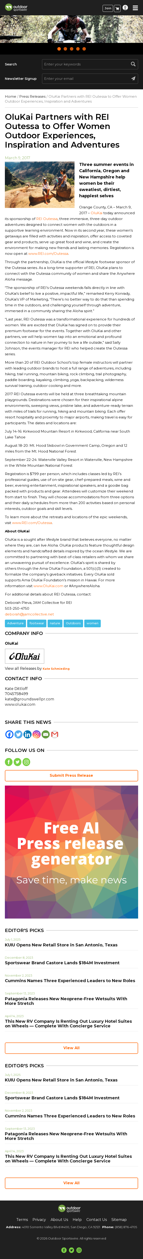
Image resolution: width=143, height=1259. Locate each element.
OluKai (96, 213)
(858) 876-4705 (126, 1227)
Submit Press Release (71, 775)
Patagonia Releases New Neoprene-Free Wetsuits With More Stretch (66, 1001)
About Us (59, 1219)
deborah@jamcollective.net (29, 614)
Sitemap (119, 1219)
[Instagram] (36, 734)
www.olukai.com (20, 704)
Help (77, 1219)
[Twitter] (18, 734)
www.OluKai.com (48, 586)
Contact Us (96, 1219)
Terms (22, 1219)
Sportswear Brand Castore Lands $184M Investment (62, 962)
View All (71, 1048)
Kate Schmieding (56, 668)
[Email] (46, 734)
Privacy (39, 1219)
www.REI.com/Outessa (48, 253)
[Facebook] (9, 734)
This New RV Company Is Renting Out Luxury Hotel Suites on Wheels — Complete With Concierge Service (68, 1024)
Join (108, 8)
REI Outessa (47, 219)
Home (10, 96)
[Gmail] (55, 734)
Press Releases (32, 96)
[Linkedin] (27, 734)
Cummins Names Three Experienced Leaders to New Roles (70, 980)
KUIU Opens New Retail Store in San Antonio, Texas (61, 945)
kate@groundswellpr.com (29, 699)
